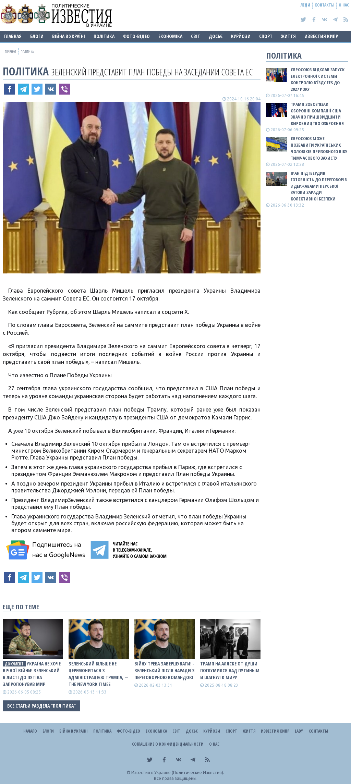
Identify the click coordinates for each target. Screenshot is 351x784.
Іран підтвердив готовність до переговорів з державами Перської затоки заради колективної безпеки (319, 186)
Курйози (241, 36)
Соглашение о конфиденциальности (168, 744)
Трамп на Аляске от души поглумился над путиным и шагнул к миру (229, 670)
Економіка (170, 36)
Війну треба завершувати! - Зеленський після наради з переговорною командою (164, 670)
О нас (344, 5)
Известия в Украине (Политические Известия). (177, 772)
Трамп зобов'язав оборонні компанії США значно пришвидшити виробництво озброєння (317, 114)
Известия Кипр (321, 36)
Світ (195, 36)
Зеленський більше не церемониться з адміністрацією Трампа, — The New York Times (99, 673)
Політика (104, 36)
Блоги (37, 36)
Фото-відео (136, 36)
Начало (30, 731)
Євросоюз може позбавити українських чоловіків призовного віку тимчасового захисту (319, 148)
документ (14, 663)
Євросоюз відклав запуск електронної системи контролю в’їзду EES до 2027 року (317, 79)
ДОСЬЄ (215, 36)
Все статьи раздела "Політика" (41, 705)
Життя (288, 36)
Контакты (324, 5)
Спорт (266, 36)
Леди (305, 5)
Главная (13, 36)
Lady (299, 731)
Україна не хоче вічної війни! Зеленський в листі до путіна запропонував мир (32, 673)
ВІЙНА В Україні (68, 36)
